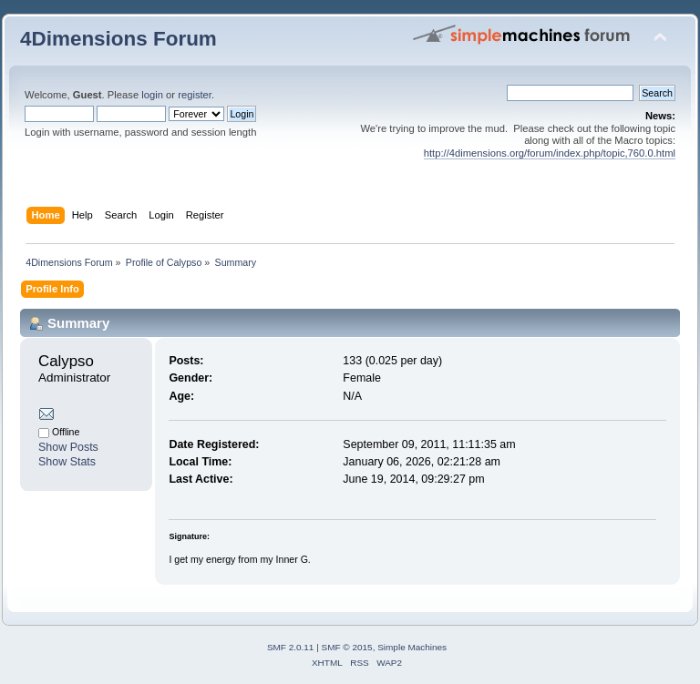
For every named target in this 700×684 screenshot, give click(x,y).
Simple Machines (412, 647)
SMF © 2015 (347, 647)
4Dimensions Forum (118, 38)
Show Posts (68, 447)
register (194, 94)
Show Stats (67, 461)
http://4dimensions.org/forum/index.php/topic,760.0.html (549, 153)
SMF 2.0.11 (290, 647)
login (152, 94)
